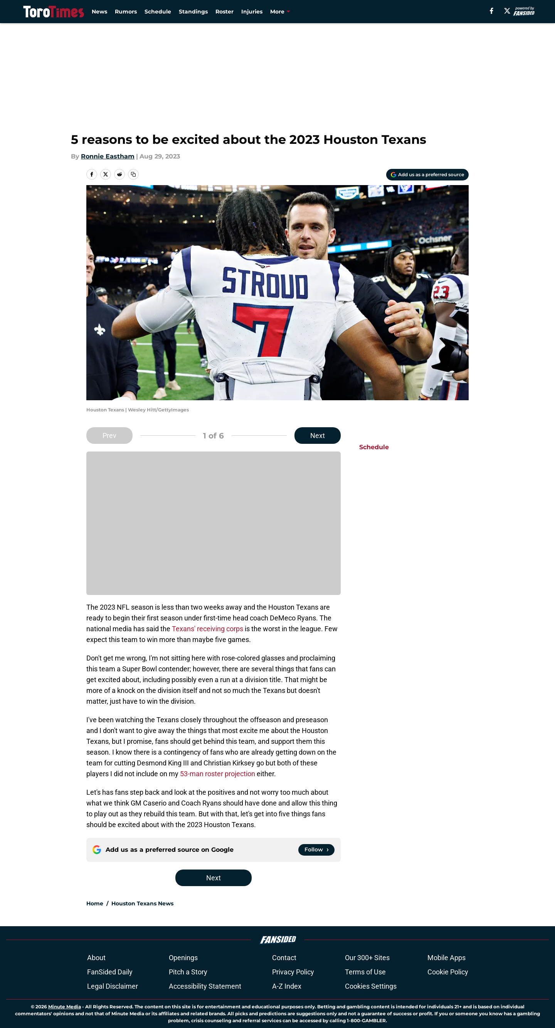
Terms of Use (365, 972)
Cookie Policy (447, 972)
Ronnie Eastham (108, 156)
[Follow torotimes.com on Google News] (316, 850)
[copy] (133, 174)
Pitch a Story (188, 972)
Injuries (251, 11)
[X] (507, 11)
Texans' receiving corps (207, 629)
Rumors (126, 11)
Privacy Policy (293, 972)
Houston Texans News (142, 903)
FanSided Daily (110, 972)
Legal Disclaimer (112, 986)
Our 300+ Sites (367, 958)
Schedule (158, 11)
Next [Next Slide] (317, 435)
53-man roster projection (217, 774)
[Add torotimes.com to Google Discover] (427, 174)
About (96, 958)
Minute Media (64, 1006)
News (99, 11)
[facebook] (491, 11)
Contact (284, 958)
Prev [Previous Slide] (109, 435)
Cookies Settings (371, 986)
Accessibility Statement (205, 986)
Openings (183, 958)
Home (94, 903)
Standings (193, 11)
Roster (224, 11)
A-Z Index (286, 986)
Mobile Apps (446, 958)
